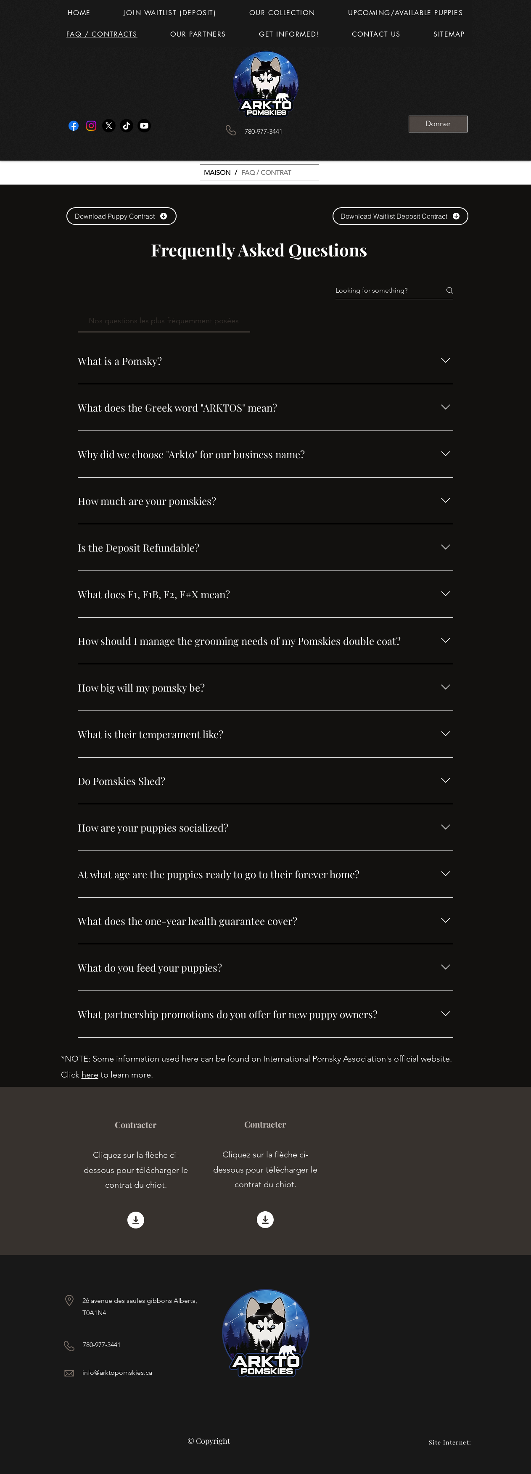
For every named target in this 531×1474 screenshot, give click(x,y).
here (90, 1075)
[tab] (164, 321)
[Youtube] (144, 125)
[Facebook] (73, 125)
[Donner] (438, 124)
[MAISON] (217, 172)
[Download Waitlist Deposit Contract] (400, 216)
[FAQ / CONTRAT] (266, 172)
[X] (109, 125)
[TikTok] (126, 125)
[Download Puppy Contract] (121, 216)
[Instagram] (91, 125)
